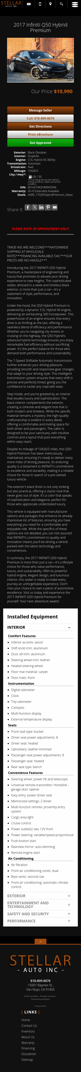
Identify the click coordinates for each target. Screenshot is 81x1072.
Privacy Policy (40, 1006)
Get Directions (40, 126)
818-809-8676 (40, 981)
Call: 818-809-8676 (40, 118)
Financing (28, 1048)
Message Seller (40, 110)
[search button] (61, 3)
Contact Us (29, 1025)
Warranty (27, 1043)
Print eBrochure (40, 134)
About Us (27, 1037)
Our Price (41, 91)
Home (25, 1020)
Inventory (28, 1031)
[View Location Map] (50, 4)
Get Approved (40, 143)
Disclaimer (28, 1054)
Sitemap (27, 1059)
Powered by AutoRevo (40, 999)
